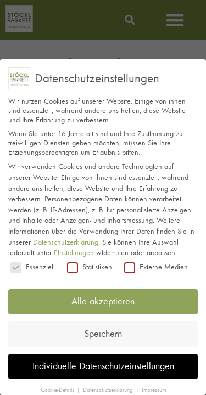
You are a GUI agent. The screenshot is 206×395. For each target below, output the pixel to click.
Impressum (154, 386)
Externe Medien (156, 263)
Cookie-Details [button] (58, 386)
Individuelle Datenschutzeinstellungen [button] (103, 362)
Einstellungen (74, 249)
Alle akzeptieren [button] (103, 297)
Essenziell (32, 263)
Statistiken (89, 263)
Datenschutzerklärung (65, 238)
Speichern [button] (103, 330)
